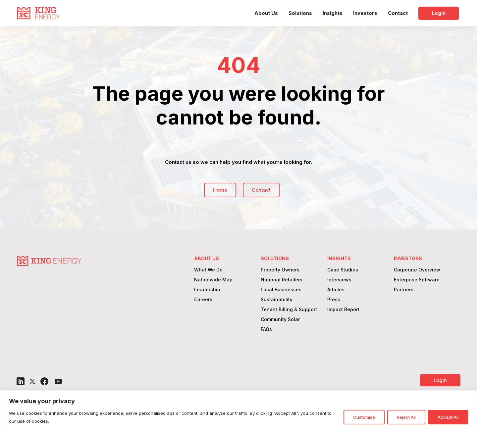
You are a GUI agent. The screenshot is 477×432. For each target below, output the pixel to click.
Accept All (448, 417)
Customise (364, 417)
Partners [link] (403, 289)
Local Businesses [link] (281, 289)
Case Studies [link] (342, 269)
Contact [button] (261, 190)
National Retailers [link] (281, 279)
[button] (21, 381)
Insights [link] (333, 13)
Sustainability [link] (276, 299)
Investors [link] (365, 13)
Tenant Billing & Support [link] (289, 309)
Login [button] (440, 380)
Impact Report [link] (343, 309)
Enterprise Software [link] (417, 279)
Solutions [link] (300, 13)
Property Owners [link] (280, 269)
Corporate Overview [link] (417, 269)
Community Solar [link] (280, 319)
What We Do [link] (208, 269)
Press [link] (333, 299)
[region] (238, 411)
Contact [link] (398, 13)
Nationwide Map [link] (213, 279)
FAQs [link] (266, 329)
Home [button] (220, 190)
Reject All (406, 417)
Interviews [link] (339, 279)
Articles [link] (335, 289)
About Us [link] (266, 13)
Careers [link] (203, 299)
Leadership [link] (207, 289)
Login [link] (439, 13)
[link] (38, 13)
